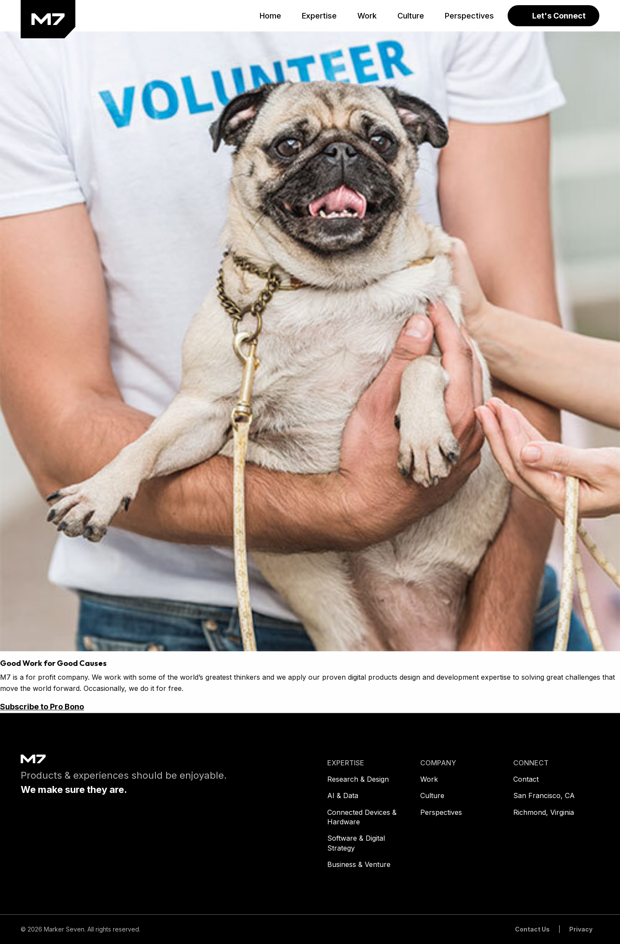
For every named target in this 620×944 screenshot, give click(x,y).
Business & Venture (359, 864)
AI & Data (342, 795)
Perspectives (441, 812)
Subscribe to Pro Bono (42, 706)
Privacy (580, 929)
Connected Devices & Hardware (362, 817)
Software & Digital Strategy (356, 843)
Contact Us (532, 929)
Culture (432, 795)
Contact (526, 779)
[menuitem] (270, 16)
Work (429, 779)
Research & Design (358, 779)
